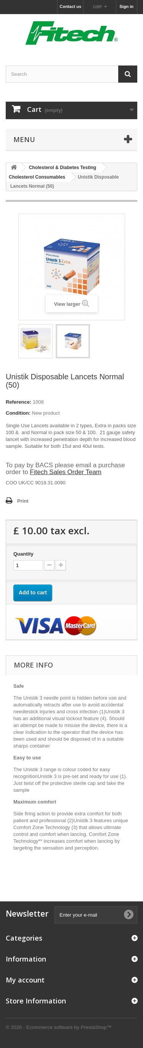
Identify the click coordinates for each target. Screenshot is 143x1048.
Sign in (126, 6)
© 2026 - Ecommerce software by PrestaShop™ (59, 1027)
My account (25, 979)
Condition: (18, 413)
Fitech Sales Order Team (65, 472)
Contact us (70, 6)
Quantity (23, 554)
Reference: (18, 402)
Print (23, 501)
